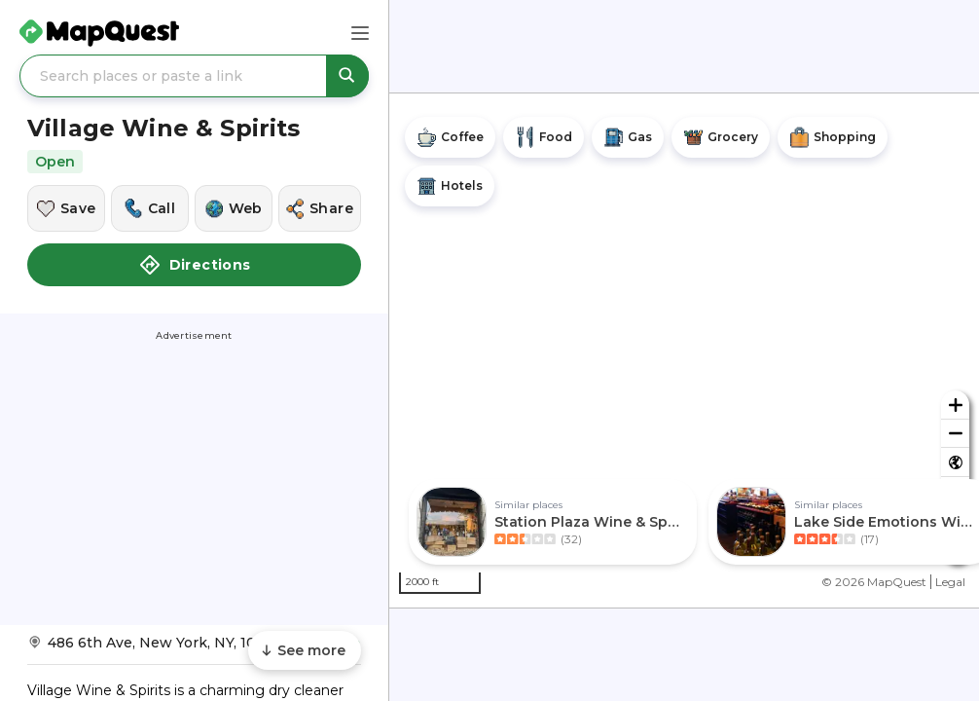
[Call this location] (150, 208)
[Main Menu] (360, 33)
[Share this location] (319, 208)
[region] (684, 350)
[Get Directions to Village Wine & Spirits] (194, 649)
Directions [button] (194, 265)
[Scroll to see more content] (304, 650)
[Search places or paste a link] (194, 76)
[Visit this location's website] (233, 208)
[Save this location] (66, 208)
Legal (950, 581)
